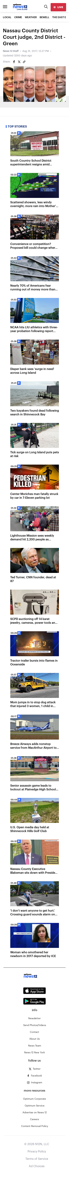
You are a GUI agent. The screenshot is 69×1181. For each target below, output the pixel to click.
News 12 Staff (11, 51)
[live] (58, 7)
